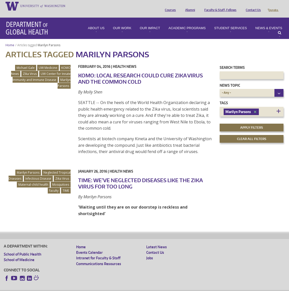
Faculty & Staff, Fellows (219, 5)
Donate (273, 5)
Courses (169, 5)
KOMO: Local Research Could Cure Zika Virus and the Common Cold (140, 71)
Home (10, 38)
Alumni (189, 5)
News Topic (230, 78)
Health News (124, 59)
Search (279, 25)
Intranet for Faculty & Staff (98, 251)
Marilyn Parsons (49, 38)
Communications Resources (98, 257)
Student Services (230, 21)
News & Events (268, 21)
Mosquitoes (60, 177)
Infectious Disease (38, 171)
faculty (54, 183)
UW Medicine (48, 61)
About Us (96, 21)
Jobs (149, 251)
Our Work (122, 21)
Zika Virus (30, 67)
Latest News (156, 240)
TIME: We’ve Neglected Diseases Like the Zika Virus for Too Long (140, 176)
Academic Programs (187, 21)
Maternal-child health (33, 177)
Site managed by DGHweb (120, 287)
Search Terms (232, 60)
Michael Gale (26, 61)
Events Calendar (89, 245)
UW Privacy (70, 287)
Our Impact (150, 21)
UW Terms (91, 287)
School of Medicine (19, 253)
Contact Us (252, 5)
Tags (224, 96)
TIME (66, 183)
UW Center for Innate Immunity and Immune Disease (42, 70)
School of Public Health (22, 247)
